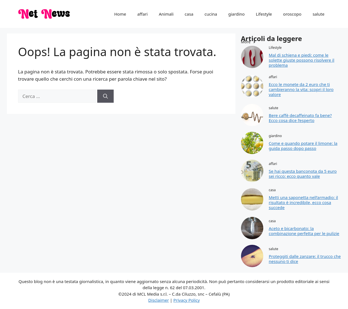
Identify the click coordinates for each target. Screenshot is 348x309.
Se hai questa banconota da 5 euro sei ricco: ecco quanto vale (303, 173)
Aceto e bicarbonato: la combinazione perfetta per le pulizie (304, 231)
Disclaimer (158, 300)
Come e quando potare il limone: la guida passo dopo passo (303, 145)
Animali (166, 14)
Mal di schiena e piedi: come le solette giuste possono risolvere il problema (301, 60)
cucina (211, 14)
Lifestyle (264, 14)
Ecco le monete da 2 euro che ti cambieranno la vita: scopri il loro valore (301, 89)
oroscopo (292, 14)
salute (319, 14)
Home (120, 14)
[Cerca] (105, 96)
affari (142, 14)
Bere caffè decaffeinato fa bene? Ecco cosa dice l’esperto (300, 117)
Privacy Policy (186, 300)
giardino (236, 14)
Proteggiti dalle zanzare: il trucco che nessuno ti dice (305, 258)
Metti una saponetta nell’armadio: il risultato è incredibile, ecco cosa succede (303, 202)
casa (189, 14)
